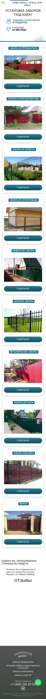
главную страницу (26, 574)
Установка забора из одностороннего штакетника (23, 667)
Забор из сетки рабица (23, 671)
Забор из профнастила (23, 662)
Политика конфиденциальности (23, 695)
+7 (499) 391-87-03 (23, 684)
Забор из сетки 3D (23, 675)
